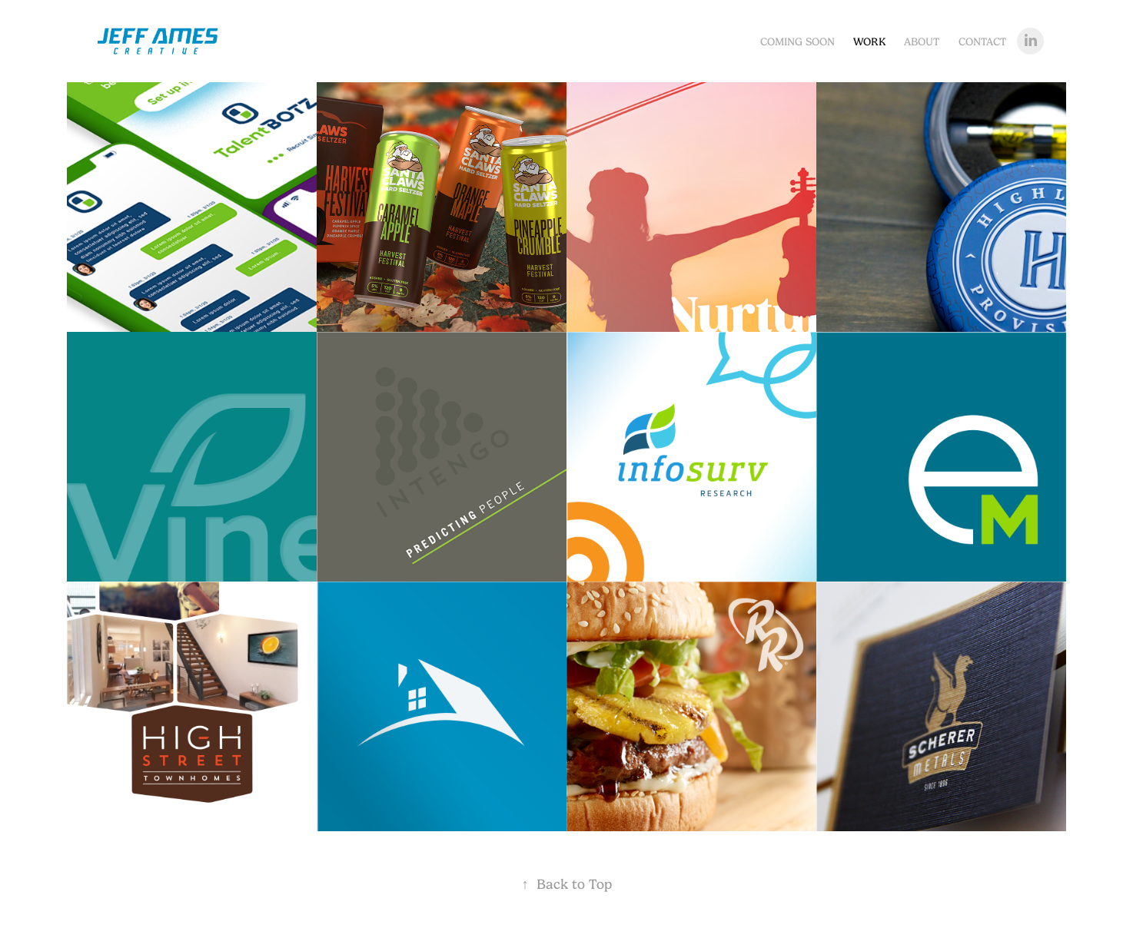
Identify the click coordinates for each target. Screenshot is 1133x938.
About (921, 41)
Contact (982, 41)
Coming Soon (797, 41)
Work (869, 41)
